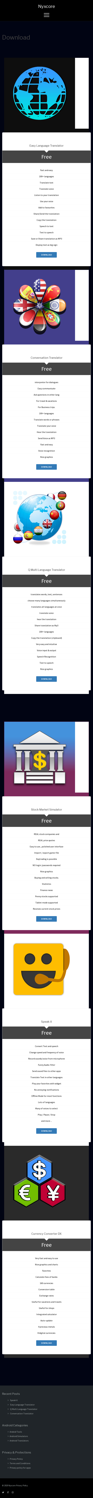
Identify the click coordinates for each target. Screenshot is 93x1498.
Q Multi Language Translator (23, 1408)
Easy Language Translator (22, 1403)
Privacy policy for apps (20, 1466)
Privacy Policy (16, 1458)
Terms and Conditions (20, 1462)
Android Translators (19, 1439)
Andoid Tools (16, 1431)
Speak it (14, 1399)
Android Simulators (19, 1435)
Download (46, 255)
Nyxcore (46, 6)
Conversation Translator (21, 1412)
